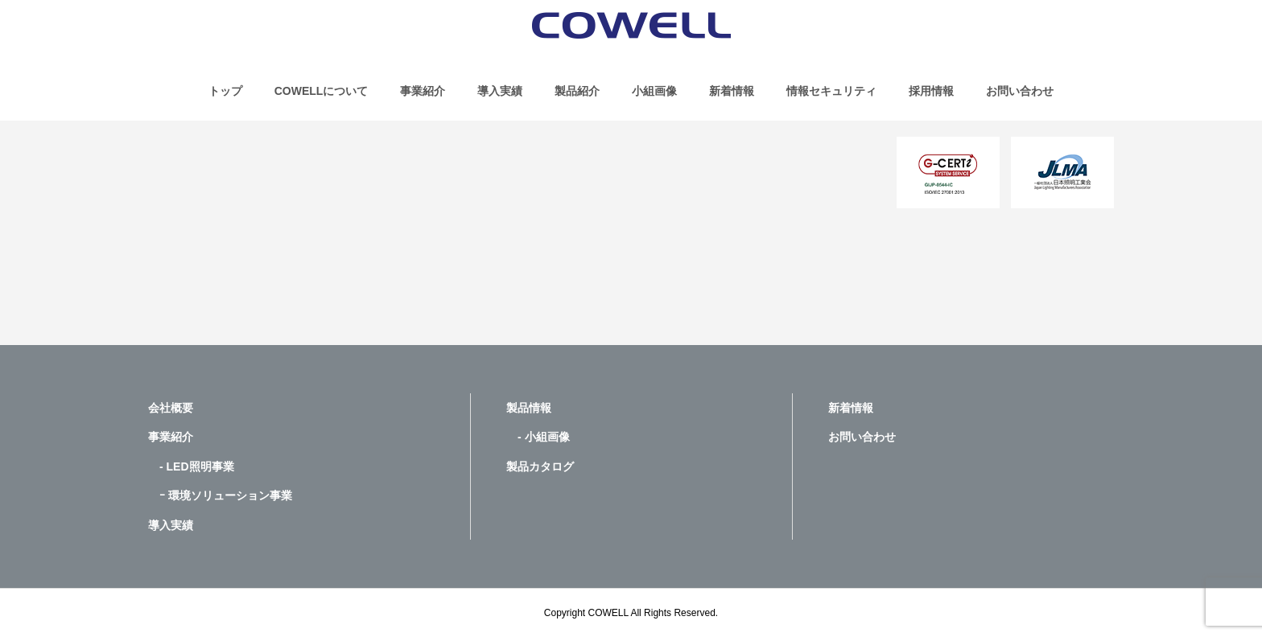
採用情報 (931, 90)
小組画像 (654, 90)
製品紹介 (577, 90)
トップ (225, 90)
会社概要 (170, 407)
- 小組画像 (538, 436)
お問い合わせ (1020, 90)
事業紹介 (422, 90)
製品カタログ (540, 466)
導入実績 (499, 90)
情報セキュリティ (831, 90)
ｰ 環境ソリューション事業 (220, 495)
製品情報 (528, 407)
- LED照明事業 (191, 466)
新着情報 (731, 90)
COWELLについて (321, 90)
